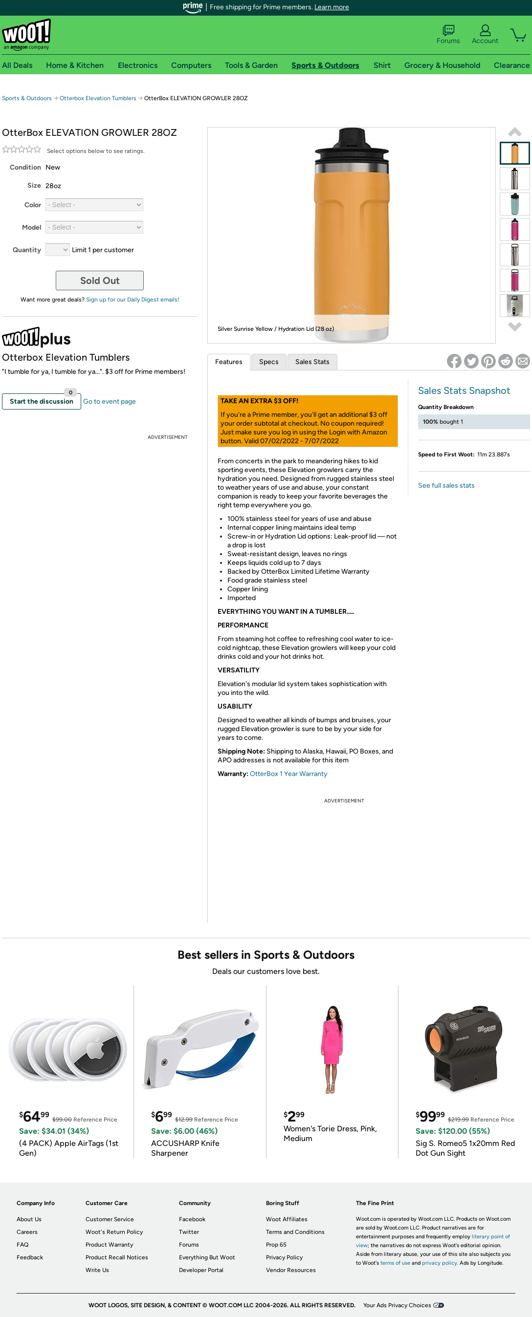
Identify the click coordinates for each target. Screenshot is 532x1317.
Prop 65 (276, 1244)
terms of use (395, 1263)
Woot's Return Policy (114, 1232)
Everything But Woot (207, 1257)
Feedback (30, 1257)
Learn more (331, 7)
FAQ (22, 1244)
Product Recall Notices (117, 1257)
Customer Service (110, 1219)
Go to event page (109, 401)
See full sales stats (446, 485)
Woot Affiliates (287, 1219)
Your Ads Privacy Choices (397, 1305)
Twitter (189, 1232)
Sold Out (100, 280)
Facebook (192, 1219)
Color (32, 205)
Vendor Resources (291, 1270)
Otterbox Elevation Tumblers (98, 98)
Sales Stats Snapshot (464, 390)
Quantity (27, 250)
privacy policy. (440, 1263)
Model (31, 227)
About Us (29, 1219)
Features (229, 362)
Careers (27, 1232)
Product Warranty (109, 1244)
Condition (25, 167)
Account (485, 34)
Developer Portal (201, 1270)
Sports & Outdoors (27, 98)
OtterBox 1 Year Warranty (289, 774)
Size (34, 185)
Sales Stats (312, 362)
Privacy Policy (284, 1257)
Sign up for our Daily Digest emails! (132, 299)
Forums (448, 34)
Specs (269, 362)
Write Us (97, 1270)
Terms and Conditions (295, 1232)
